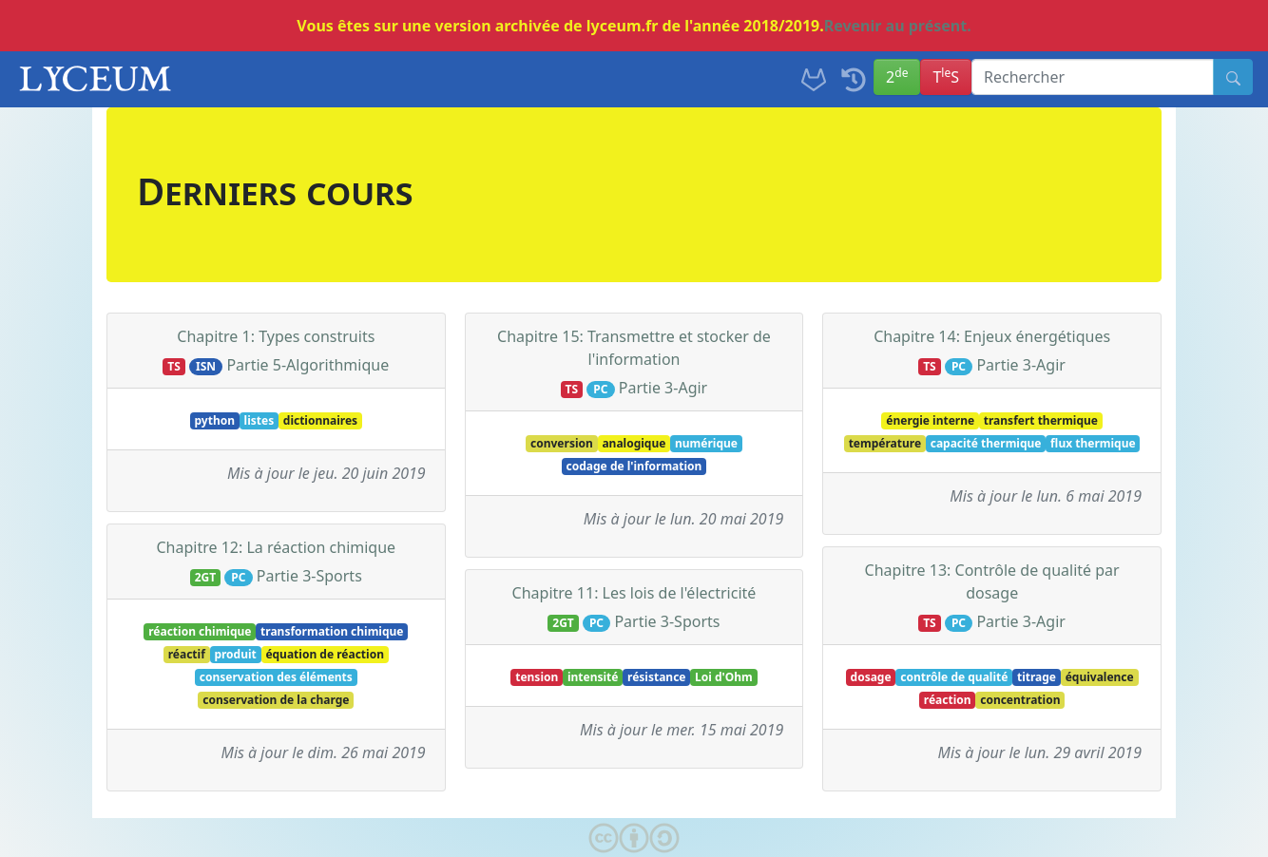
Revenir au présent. (897, 25)
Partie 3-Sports (309, 575)
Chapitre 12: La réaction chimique (276, 547)
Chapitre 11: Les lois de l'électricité (634, 592)
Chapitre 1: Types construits (276, 336)
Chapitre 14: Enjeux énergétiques (992, 336)
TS (945, 76)
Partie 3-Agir (663, 387)
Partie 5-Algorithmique (307, 364)
